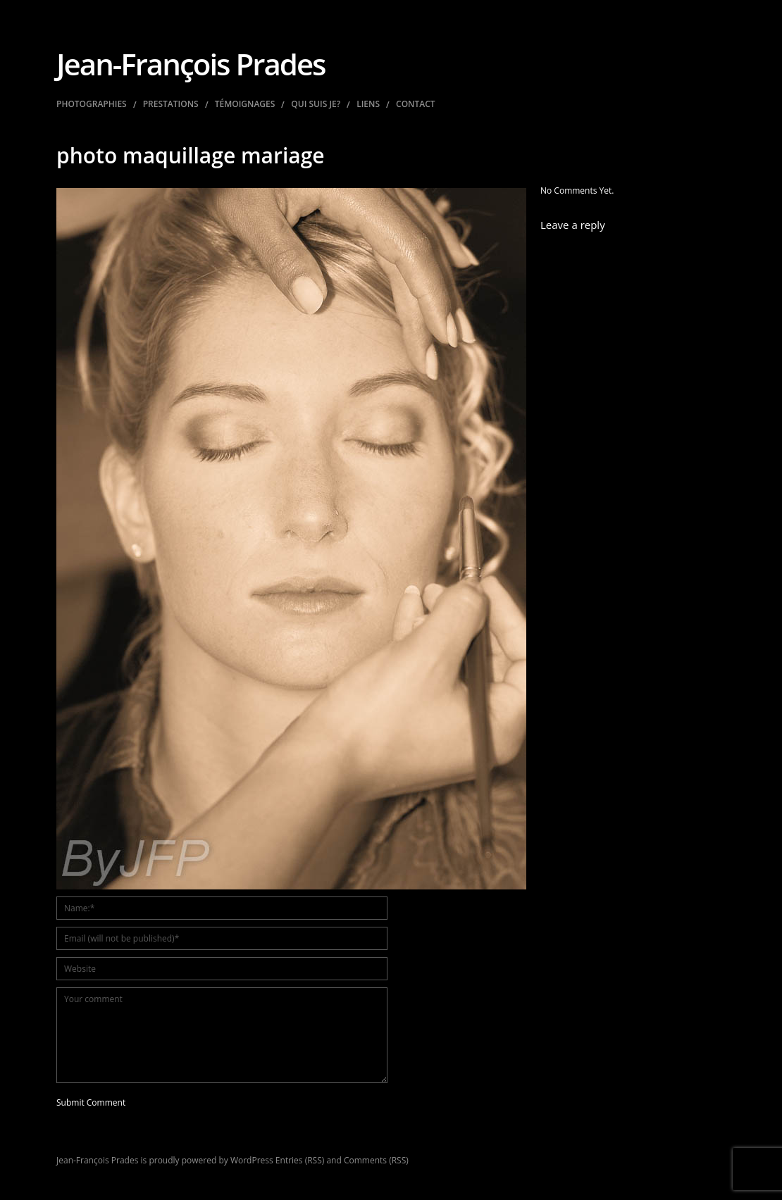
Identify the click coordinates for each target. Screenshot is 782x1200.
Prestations (171, 104)
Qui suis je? (315, 104)
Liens (368, 104)
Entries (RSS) (299, 1160)
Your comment (221, 1035)
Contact (415, 104)
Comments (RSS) (376, 1160)
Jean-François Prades (190, 64)
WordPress (251, 1160)
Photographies (91, 104)
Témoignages (245, 104)
